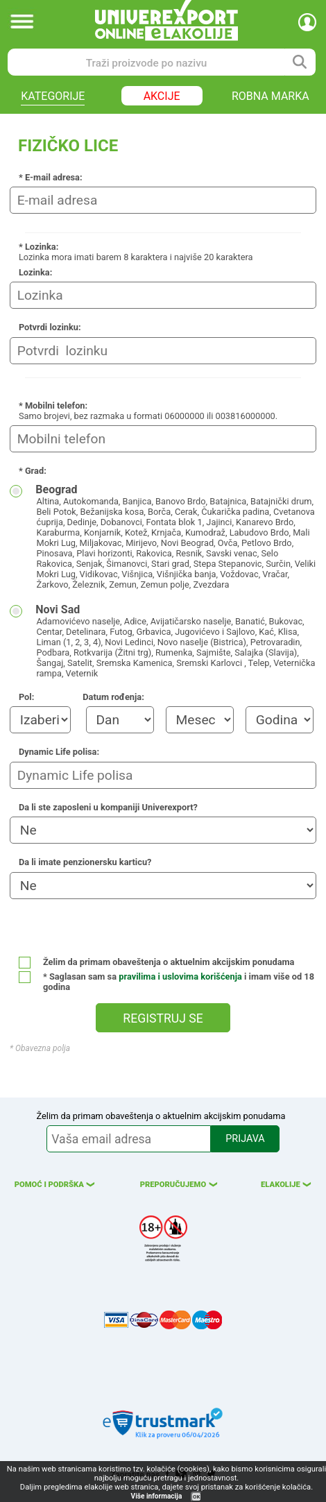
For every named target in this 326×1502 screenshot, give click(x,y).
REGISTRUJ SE (163, 1018)
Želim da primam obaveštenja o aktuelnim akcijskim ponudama (157, 962)
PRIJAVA (244, 1139)
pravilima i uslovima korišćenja (180, 976)
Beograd (175, 536)
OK (196, 1497)
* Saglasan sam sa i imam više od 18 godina (166, 981)
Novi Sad (175, 641)
